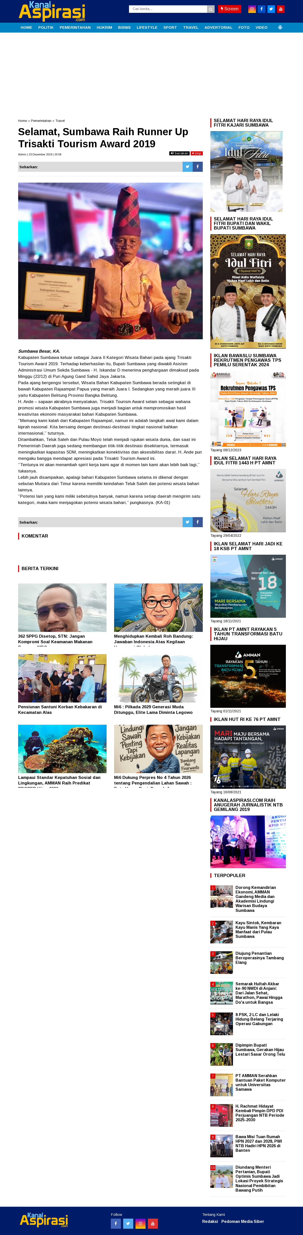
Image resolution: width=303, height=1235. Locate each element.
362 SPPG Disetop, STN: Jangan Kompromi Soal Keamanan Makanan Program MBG (55, 642)
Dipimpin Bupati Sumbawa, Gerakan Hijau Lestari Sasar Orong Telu (260, 1049)
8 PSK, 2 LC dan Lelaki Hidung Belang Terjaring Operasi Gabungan (259, 1019)
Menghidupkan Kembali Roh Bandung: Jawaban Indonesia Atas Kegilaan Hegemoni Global (153, 642)
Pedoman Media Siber (242, 1221)
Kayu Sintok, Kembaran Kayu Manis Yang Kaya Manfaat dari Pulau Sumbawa (258, 930)
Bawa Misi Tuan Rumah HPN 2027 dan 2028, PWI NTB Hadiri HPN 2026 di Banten (258, 1144)
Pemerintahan (41, 121)
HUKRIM (104, 27)
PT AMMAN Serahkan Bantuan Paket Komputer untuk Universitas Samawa (260, 1083)
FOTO (244, 27)
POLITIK (46, 27)
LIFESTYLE (147, 27)
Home (22, 121)
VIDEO (261, 27)
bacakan (179, 153)
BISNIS (124, 27)
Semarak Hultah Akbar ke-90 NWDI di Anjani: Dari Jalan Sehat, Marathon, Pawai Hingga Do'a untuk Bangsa (258, 993)
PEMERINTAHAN (75, 27)
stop (196, 153)
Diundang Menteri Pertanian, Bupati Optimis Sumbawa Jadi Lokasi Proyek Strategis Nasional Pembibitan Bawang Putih (259, 1178)
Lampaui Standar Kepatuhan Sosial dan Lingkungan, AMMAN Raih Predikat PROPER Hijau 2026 (59, 783)
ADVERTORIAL (218, 27)
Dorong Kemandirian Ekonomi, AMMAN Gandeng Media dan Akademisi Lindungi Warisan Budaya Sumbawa (255, 899)
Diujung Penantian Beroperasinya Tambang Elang (259, 958)
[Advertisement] (152, 70)
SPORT (170, 27)
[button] (280, 25)
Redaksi (210, 1221)
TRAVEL (190, 27)
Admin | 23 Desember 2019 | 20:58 (39, 154)
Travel (60, 121)
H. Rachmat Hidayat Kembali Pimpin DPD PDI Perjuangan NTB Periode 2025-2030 (259, 1113)
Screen (230, 8)
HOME (26, 27)
